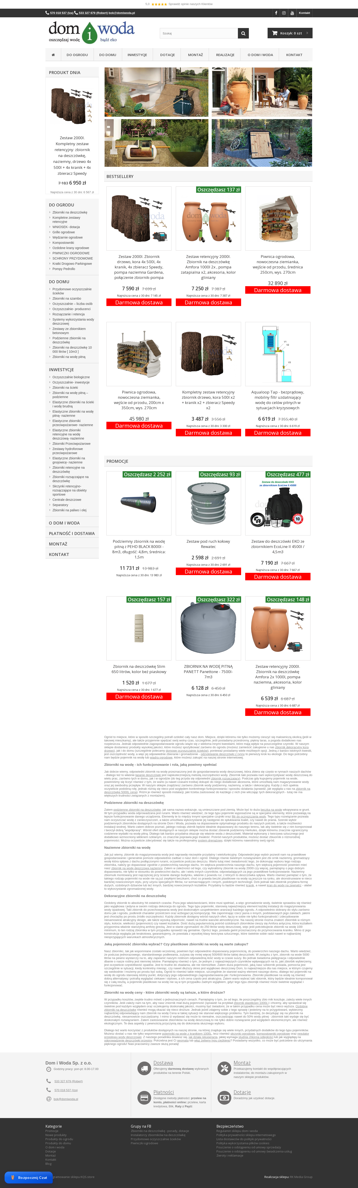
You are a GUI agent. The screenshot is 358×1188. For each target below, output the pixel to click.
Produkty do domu (58, 1143)
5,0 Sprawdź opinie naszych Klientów (179, 4)
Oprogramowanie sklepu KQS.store (70, 1177)
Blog (48, 1164)
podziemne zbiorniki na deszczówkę (137, 809)
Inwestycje (137, 54)
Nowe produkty (56, 1135)
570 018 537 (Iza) (66, 1090)
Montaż (194, 54)
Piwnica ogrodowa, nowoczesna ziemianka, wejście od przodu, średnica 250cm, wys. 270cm (278, 264)
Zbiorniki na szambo (67, 298)
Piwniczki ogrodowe (144, 1143)
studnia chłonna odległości (256, 1037)
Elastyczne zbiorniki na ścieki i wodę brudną (73, 404)
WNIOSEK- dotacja (66, 227)
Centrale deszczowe (67, 499)
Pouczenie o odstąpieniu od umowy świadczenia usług (254, 1151)
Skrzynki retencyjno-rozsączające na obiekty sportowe (70, 490)
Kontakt (304, 13)
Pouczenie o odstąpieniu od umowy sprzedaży (248, 1147)
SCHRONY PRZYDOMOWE (73, 258)
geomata (183, 1040)
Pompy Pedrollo (64, 269)
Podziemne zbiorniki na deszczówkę (69, 340)
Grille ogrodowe (64, 232)
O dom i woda (54, 1147)
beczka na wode (271, 809)
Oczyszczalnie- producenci (72, 309)
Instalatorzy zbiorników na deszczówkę (158, 1135)
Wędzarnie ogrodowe (68, 237)
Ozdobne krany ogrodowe (71, 248)
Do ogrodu (77, 54)
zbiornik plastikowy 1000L (251, 1003)
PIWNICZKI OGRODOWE (71, 253)
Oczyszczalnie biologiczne (71, 377)
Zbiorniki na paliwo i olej (70, 510)
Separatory (60, 505)
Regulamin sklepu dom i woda (237, 1131)
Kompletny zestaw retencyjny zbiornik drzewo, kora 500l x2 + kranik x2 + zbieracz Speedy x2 (208, 399)
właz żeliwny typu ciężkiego (212, 1040)
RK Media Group (301, 1177)
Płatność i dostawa (72, 533)
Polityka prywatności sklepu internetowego (246, 1135)
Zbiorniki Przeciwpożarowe (72, 443)
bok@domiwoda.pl (66, 1099)
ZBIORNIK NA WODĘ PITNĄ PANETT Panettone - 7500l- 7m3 (208, 671)
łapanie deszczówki (148, 775)
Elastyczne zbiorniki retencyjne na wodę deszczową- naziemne (68, 434)
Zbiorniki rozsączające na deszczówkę (71, 479)
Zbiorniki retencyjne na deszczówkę (69, 469)
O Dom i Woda (259, 54)
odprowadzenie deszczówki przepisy (128, 1040)
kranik (250, 885)
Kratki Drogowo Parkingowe (72, 263)
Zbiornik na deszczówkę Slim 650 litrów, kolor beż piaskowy (139, 669)
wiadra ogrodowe (161, 757)
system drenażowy (210, 840)
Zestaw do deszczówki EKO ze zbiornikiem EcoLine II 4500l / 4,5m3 (277, 546)
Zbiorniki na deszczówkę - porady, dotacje (160, 1131)
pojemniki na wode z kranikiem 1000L (187, 1033)
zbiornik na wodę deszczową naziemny (136, 868)
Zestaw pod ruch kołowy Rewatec (208, 544)
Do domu (107, 54)
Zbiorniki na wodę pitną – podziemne (70, 395)
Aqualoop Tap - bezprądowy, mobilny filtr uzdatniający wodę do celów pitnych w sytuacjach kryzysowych (277, 399)
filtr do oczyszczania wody (249, 816)
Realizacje (224, 54)
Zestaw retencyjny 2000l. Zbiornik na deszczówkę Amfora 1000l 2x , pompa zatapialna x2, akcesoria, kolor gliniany (208, 267)
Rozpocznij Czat (28, 1177)
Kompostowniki (63, 242)
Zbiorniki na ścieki (65, 387)
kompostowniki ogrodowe (273, 1033)
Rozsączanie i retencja (69, 314)
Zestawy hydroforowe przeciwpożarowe (68, 451)
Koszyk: (291, 33)
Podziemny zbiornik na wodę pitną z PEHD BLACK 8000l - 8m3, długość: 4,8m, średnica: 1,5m (139, 549)
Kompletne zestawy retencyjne (66, 220)
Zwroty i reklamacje (229, 1155)
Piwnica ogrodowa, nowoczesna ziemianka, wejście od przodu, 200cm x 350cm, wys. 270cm (139, 399)
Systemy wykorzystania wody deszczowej (73, 321)
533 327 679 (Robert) (69, 1081)
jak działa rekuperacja (203, 1037)
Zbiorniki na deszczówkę (70, 212)
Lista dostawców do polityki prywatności (243, 1139)
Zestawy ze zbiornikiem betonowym (69, 331)
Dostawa (163, 1062)
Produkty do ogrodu (59, 1139)
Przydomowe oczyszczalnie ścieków (72, 291)
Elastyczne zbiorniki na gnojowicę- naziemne (69, 460)
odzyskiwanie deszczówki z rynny (223, 754)
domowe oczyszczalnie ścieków (187, 750)
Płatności (163, 1092)
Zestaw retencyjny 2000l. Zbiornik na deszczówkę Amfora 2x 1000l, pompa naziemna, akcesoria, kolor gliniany (278, 677)
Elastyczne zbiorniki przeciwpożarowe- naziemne (73, 423)
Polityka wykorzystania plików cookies (242, 1143)
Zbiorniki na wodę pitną (69, 357)
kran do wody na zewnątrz (284, 885)
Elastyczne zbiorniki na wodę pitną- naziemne (73, 413)
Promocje (51, 1131)
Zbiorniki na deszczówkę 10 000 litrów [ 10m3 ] (72, 349)
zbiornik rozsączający (225, 778)
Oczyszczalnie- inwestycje (71, 382)
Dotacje (166, 54)
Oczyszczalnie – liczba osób (72, 304)
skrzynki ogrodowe (242, 1033)
